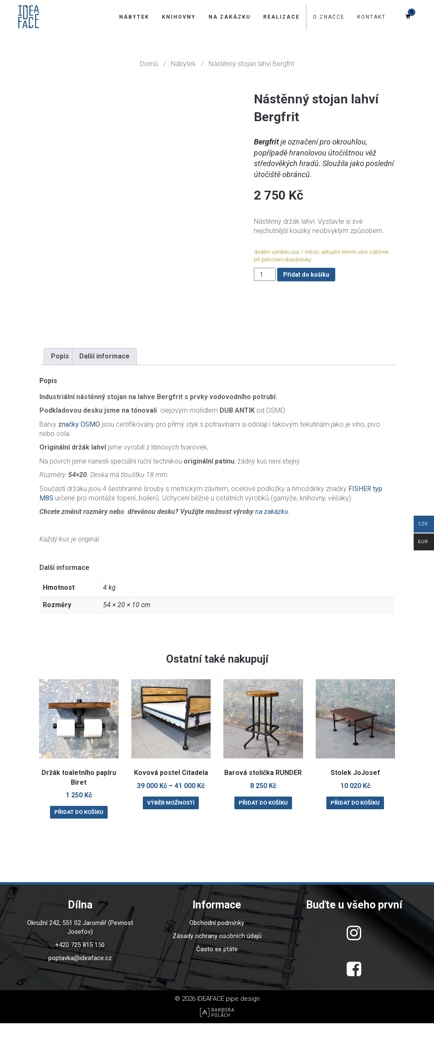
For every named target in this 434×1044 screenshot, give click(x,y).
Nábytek (134, 17)
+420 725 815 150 (80, 965)
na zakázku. (271, 532)
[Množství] (264, 274)
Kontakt (371, 17)
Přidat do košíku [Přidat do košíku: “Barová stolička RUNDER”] (263, 823)
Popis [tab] (60, 376)
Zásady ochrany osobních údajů (217, 957)
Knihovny (179, 17)
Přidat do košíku (306, 274)
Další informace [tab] (104, 376)
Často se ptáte (217, 970)
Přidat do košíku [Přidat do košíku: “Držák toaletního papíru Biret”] (78, 833)
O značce (329, 17)
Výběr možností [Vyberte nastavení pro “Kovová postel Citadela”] (171, 823)
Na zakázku (229, 17)
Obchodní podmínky (216, 943)
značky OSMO (79, 445)
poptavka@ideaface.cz (80, 979)
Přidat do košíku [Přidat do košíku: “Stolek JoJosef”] (355, 823)
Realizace (281, 17)
